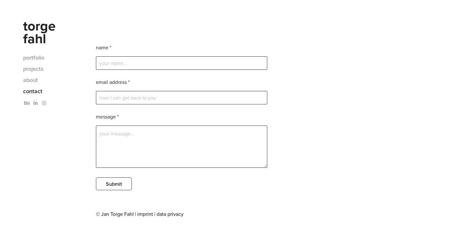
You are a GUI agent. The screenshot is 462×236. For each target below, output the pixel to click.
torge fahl (41, 32)
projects (33, 69)
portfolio (33, 57)
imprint (145, 213)
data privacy (170, 213)
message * (107, 116)
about (30, 80)
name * (103, 47)
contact (32, 91)
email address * (113, 82)
